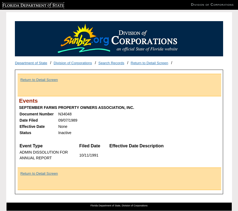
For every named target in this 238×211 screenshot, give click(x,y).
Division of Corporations (73, 63)
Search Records (111, 63)
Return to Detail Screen (149, 63)
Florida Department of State (24, 4)
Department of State (31, 63)
